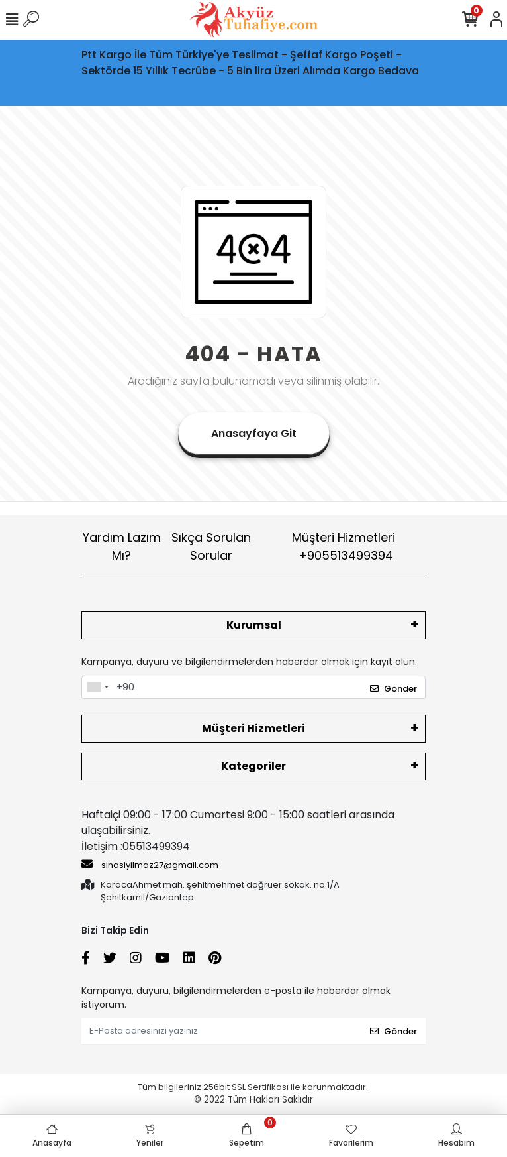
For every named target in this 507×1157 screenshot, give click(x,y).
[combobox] (97, 687)
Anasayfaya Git (254, 433)
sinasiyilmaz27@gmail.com (149, 864)
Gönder (393, 688)
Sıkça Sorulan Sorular (211, 546)
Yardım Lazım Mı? (122, 546)
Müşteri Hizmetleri (343, 546)
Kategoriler (253, 766)
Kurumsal (253, 625)
